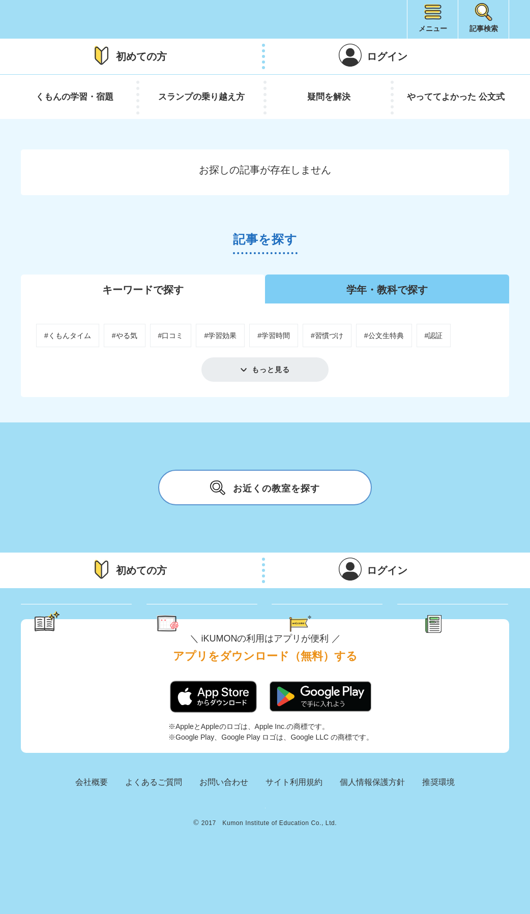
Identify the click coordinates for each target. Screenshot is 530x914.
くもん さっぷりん (215, 624)
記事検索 (483, 28)
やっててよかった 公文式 (456, 97)
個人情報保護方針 (372, 822)
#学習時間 (273, 335)
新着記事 (464, 624)
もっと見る (271, 369)
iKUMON (70, 19)
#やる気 (124, 335)
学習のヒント (86, 624)
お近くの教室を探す (265, 487)
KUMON (265, 854)
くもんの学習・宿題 (74, 97)
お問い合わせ (223, 822)
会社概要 (91, 822)
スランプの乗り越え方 (201, 97)
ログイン (387, 56)
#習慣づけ (327, 335)
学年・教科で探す (387, 289)
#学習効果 (220, 335)
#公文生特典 (384, 335)
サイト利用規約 (294, 822)
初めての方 (141, 56)
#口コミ (171, 335)
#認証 (434, 335)
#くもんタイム (67, 335)
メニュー (433, 28)
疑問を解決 (328, 97)
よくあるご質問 (153, 822)
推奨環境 (438, 822)
